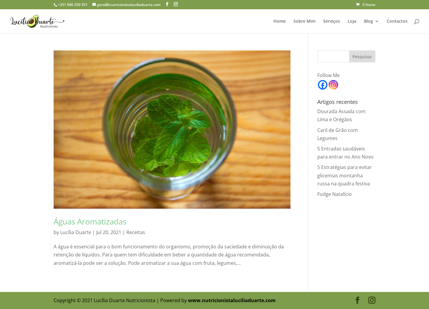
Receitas (135, 232)
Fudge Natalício (334, 194)
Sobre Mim (304, 21)
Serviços (331, 21)
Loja (352, 21)
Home (279, 21)
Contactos (397, 21)
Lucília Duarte (75, 232)
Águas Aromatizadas (90, 221)
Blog (368, 21)
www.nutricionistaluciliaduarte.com (232, 300)
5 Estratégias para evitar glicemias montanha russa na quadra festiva (344, 175)
